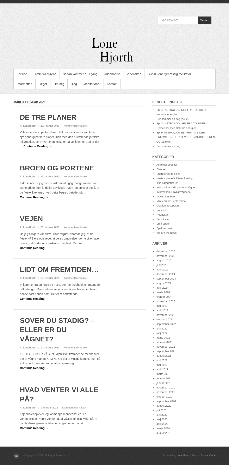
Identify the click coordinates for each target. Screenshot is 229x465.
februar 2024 (164, 296)
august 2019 (163, 432)
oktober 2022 (164, 319)
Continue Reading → (38, 146)
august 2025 (163, 260)
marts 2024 (163, 292)
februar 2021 (164, 378)
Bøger (43, 84)
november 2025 (165, 255)
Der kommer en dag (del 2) (172, 118)
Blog (74, 84)
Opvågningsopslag (167, 205)
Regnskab (162, 214)
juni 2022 (161, 328)
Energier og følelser (168, 173)
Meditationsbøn (165, 196)
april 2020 (162, 423)
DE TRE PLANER (48, 117)
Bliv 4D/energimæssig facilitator (169, 74)
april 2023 (162, 310)
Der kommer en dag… (169, 146)
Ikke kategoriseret (167, 182)
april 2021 (162, 369)
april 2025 (162, 269)
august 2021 (163, 355)
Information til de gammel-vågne (175, 187)
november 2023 (165, 301)
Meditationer (91, 84)
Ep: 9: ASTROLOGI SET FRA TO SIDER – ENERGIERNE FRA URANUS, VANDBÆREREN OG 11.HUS (185, 137)
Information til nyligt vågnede (173, 192)
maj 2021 (161, 364)
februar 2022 (164, 342)
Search (204, 20)
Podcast (161, 210)
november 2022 (165, 314)
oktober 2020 (164, 396)
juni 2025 (161, 265)
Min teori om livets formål (171, 201)
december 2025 (165, 251)
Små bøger (163, 223)
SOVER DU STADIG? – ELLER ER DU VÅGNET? (57, 329)
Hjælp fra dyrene (44, 74)
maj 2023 (161, 305)
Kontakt (112, 84)
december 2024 (165, 274)
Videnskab (134, 74)
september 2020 (166, 401)
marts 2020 (163, 428)
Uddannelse (112, 74)
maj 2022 (161, 333)
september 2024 (166, 278)
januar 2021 (163, 383)
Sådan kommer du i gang (80, 74)
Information (24, 84)
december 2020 (165, 387)
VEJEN (31, 219)
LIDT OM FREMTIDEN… (59, 269)
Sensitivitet (162, 219)
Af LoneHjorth (28, 125)
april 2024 (162, 287)
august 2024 (163, 283)
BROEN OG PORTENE (57, 168)
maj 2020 (161, 419)
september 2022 (166, 324)
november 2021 (165, 346)
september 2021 (166, 351)
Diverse (161, 169)
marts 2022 (163, 337)
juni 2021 (161, 360)
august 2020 (163, 405)
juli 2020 (161, 410)
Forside (22, 74)
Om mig (59, 84)
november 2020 (165, 392)
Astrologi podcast (166, 164)
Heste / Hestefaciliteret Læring (174, 178)
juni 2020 (161, 414)
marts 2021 (163, 373)
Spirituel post (164, 228)
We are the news (166, 232)
